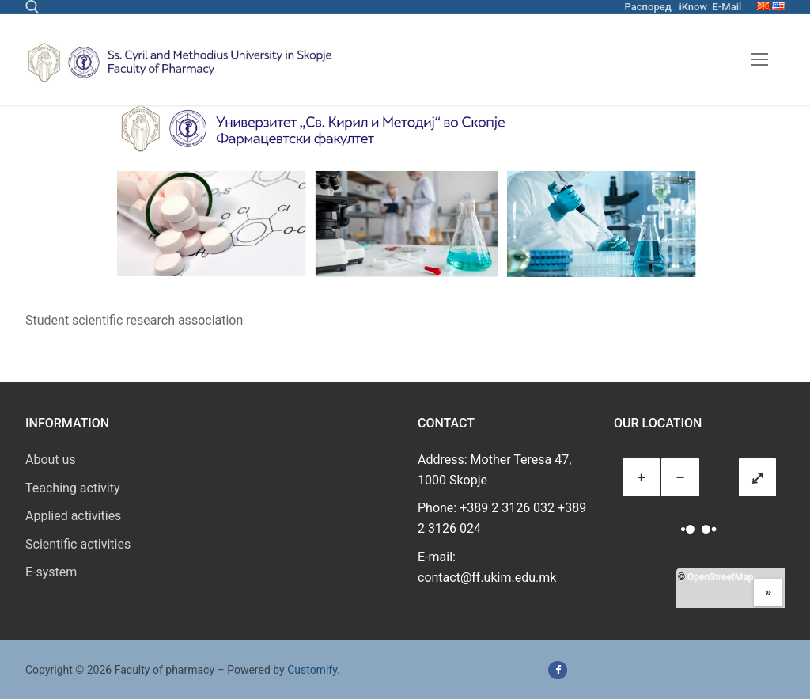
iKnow (693, 7)
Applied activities (73, 515)
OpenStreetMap (720, 577)
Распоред (648, 7)
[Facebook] (557, 670)
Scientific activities (78, 544)
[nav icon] (759, 60)
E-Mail (727, 7)
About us (50, 459)
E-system (51, 571)
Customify (312, 669)
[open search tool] (32, 7)
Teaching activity (72, 488)
